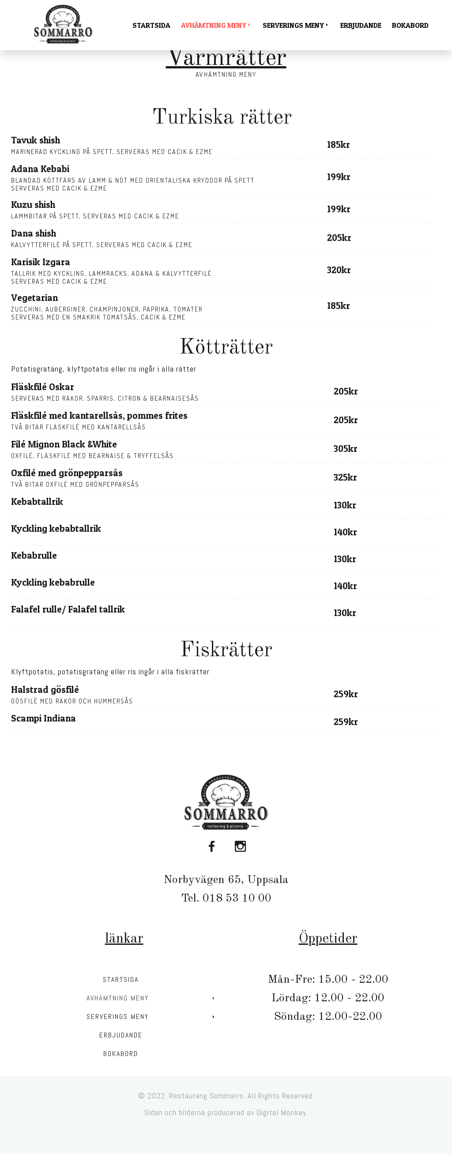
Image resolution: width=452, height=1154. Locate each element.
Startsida (151, 25)
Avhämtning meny (215, 25)
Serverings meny (295, 25)
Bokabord (410, 25)
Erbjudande (360, 25)
